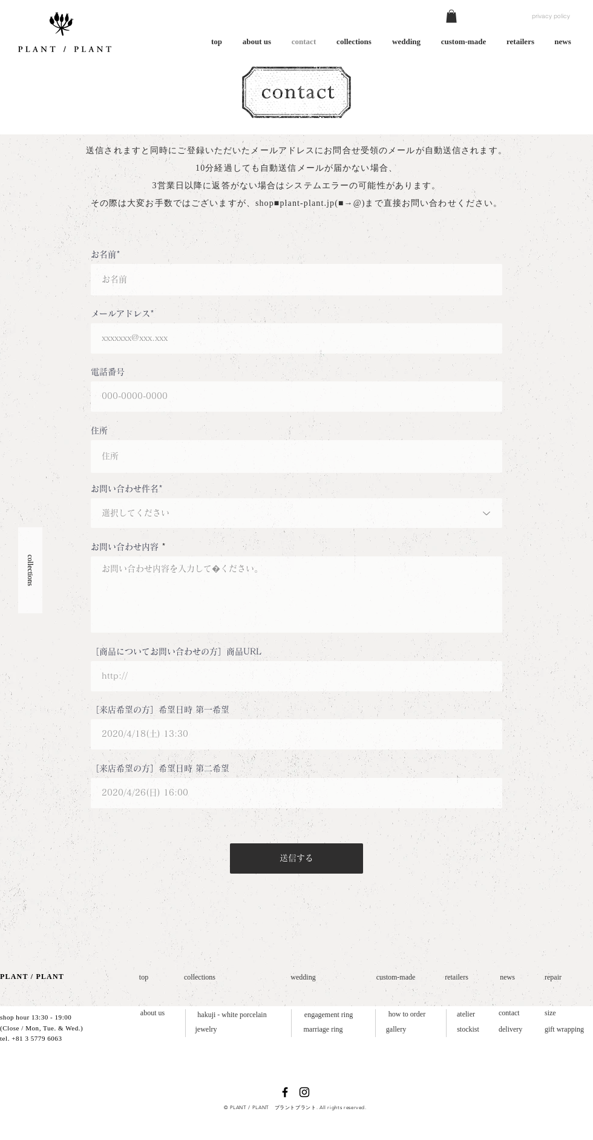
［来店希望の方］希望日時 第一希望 (160, 709)
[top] (143, 977)
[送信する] (296, 858)
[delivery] (513, 1029)
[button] (451, 16)
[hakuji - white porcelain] (232, 1015)
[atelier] (466, 1014)
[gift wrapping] (567, 1029)
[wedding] (303, 977)
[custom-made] (396, 977)
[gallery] (396, 1029)
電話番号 (108, 371)
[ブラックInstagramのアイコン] (304, 1092)
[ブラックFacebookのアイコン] (285, 1092)
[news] (507, 977)
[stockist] (468, 1029)
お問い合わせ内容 (125, 546)
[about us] (152, 1013)
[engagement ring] (328, 1015)
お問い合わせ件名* (127, 488)
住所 (99, 430)
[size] (551, 1013)
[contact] (511, 1013)
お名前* (105, 254)
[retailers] (456, 977)
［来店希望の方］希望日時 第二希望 (160, 768)
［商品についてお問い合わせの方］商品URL (176, 651)
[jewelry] (206, 1029)
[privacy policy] (551, 16)
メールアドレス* (122, 313)
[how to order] (407, 1014)
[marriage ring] (323, 1029)
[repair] (555, 977)
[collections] (200, 977)
